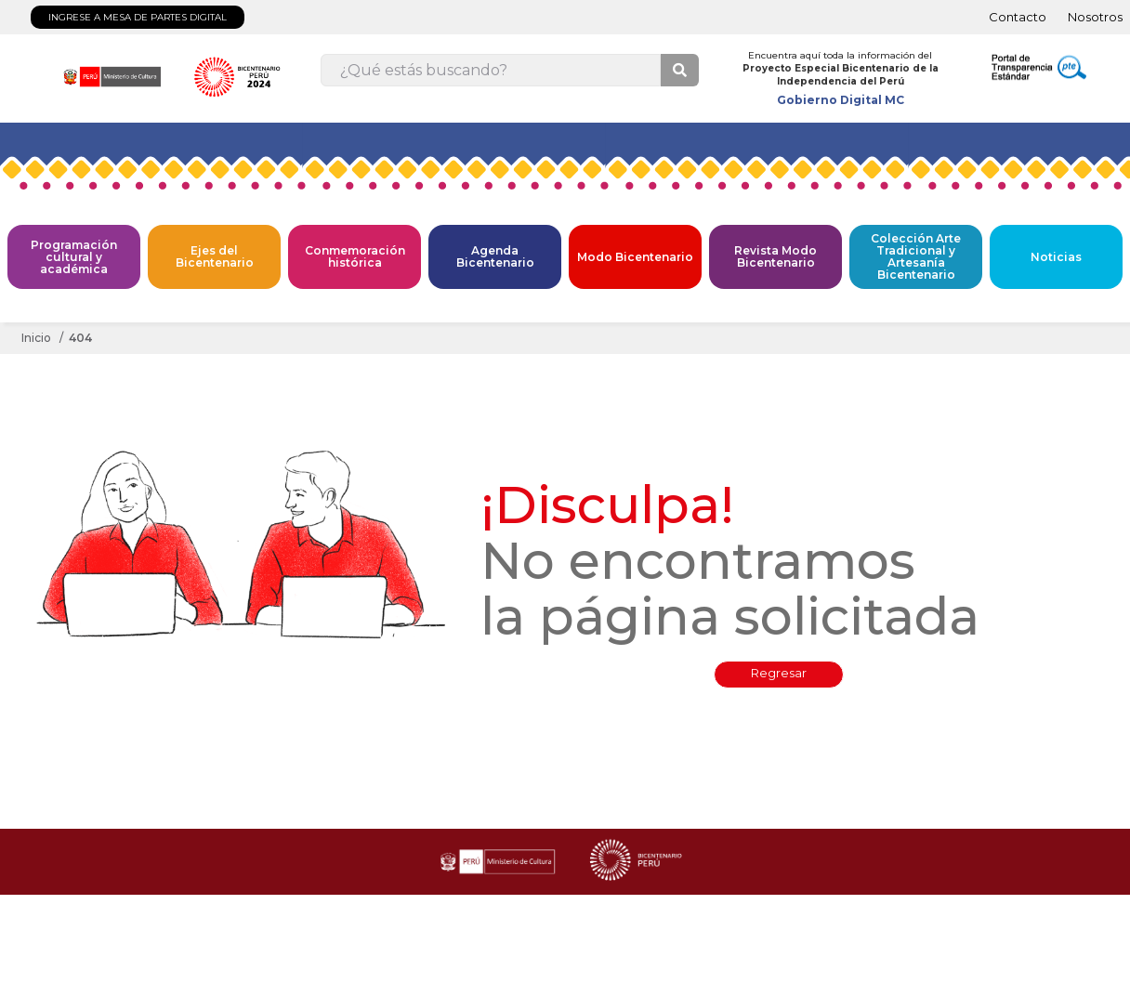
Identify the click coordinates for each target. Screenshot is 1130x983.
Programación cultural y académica (74, 257)
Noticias (1056, 257)
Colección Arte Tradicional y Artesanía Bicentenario (916, 256)
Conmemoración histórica (355, 256)
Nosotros (1095, 16)
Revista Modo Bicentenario (775, 256)
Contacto (1017, 16)
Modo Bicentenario (635, 257)
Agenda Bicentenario (495, 256)
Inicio (36, 338)
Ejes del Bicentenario (215, 256)
